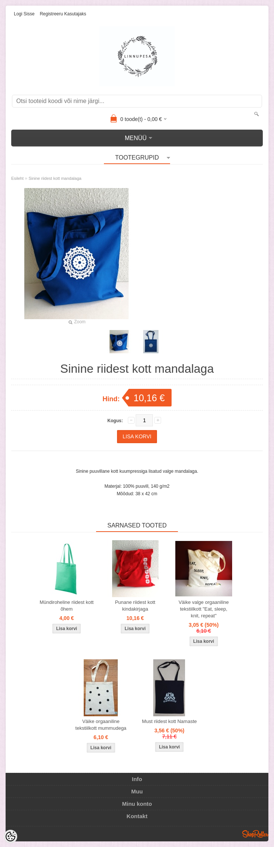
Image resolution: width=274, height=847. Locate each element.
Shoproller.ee (255, 834)
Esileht (17, 178)
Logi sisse (24, 13)
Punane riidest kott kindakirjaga (135, 605)
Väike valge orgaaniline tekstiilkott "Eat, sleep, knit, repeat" (204, 608)
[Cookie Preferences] (10, 836)
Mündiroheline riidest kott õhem (67, 605)
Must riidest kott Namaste (169, 721)
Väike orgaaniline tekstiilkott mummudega (101, 725)
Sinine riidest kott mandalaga (54, 178)
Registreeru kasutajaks (63, 13)
